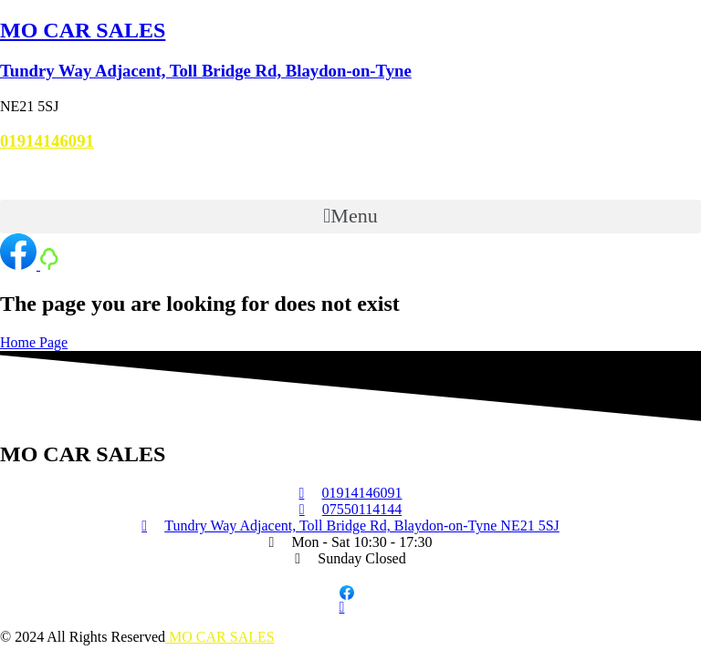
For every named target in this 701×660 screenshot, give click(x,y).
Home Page (34, 342)
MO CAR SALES (82, 30)
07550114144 (39, 176)
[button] (350, 216)
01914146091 (47, 140)
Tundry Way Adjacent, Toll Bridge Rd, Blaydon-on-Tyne (206, 70)
